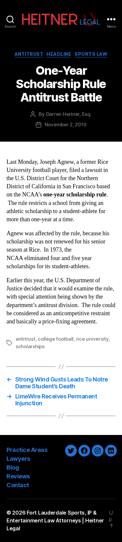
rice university (92, 339)
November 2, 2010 (66, 124)
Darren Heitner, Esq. (69, 114)
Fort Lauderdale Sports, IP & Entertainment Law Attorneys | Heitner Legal (55, 520)
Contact (18, 485)
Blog (13, 467)
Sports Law (91, 54)
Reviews (18, 476)
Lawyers (18, 458)
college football (56, 339)
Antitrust (29, 54)
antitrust (25, 339)
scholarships (30, 346)
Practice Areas (27, 449)
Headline (59, 54)
